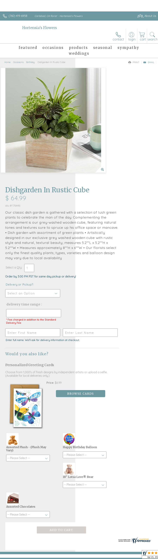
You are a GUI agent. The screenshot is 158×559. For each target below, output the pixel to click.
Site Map (143, 548)
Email (148, 62)
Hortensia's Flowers (39, 28)
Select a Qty (89, 180)
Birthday (30, 62)
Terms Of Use (76, 548)
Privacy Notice (96, 548)
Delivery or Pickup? (95, 197)
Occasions (18, 62)
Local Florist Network (121, 548)
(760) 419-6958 (18, 16)
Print (134, 62)
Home (7, 62)
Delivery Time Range (92, 220)
